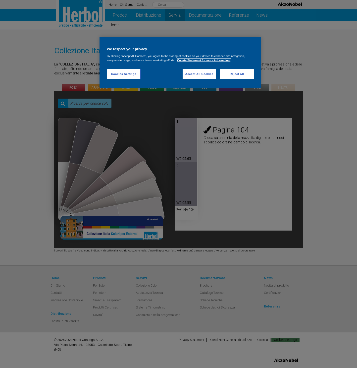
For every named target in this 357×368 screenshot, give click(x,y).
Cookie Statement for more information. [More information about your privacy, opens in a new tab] (203, 60)
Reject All (237, 73)
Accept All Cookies (199, 73)
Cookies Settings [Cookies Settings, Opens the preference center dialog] (123, 73)
